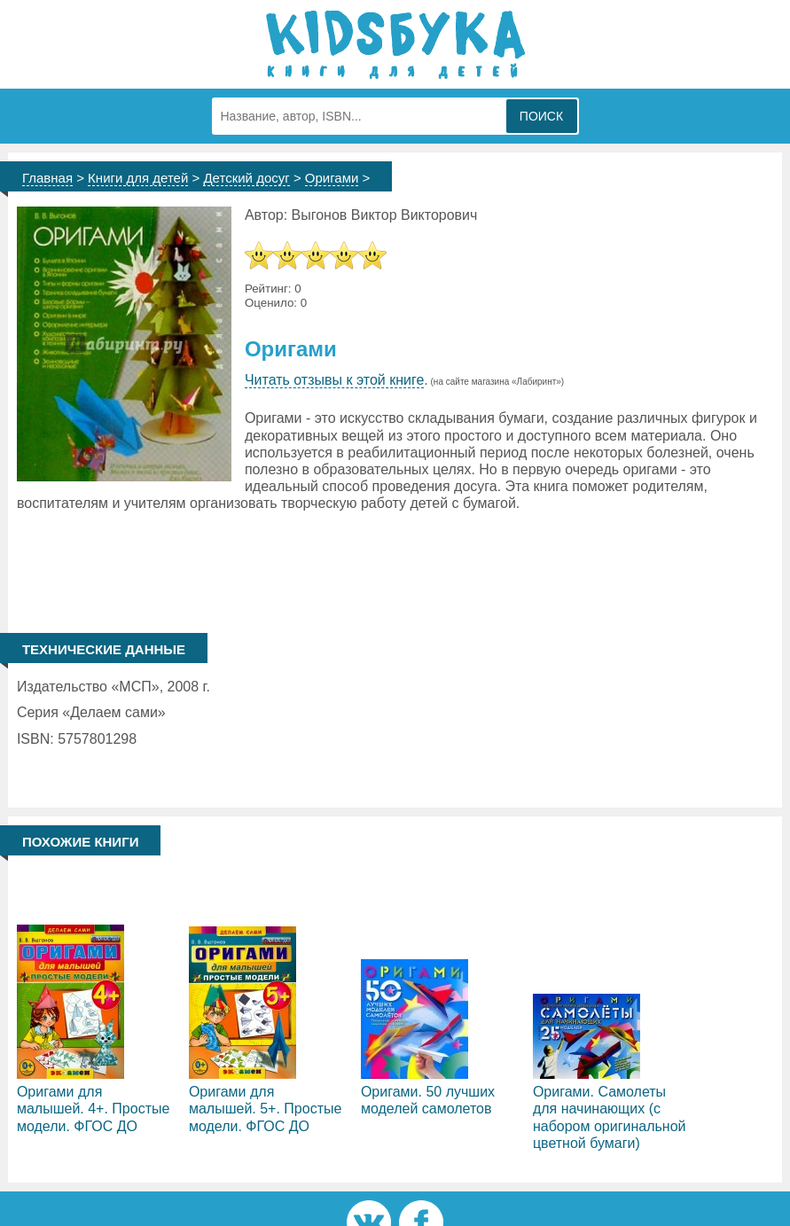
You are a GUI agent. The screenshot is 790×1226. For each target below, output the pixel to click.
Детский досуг (246, 177)
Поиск (541, 116)
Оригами (332, 177)
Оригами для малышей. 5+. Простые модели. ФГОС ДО (265, 1108)
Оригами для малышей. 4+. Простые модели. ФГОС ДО (93, 1108)
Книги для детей (138, 177)
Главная (47, 177)
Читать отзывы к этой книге (334, 379)
